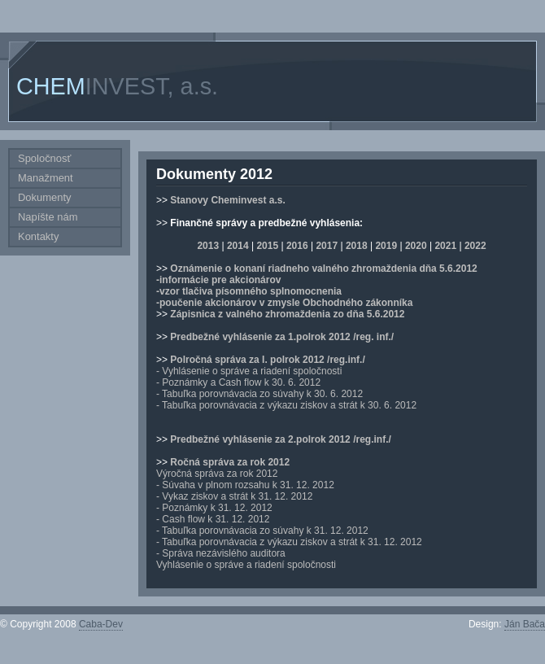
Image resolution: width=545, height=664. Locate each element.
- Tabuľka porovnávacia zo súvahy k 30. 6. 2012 (259, 394)
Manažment (45, 178)
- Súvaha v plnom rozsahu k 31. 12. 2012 (245, 485)
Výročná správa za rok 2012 (216, 473)
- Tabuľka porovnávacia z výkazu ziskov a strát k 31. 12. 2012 (289, 542)
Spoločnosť (44, 158)
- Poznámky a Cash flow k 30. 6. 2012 (238, 382)
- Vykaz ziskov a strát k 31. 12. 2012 (234, 496)
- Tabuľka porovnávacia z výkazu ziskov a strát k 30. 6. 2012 (286, 405)
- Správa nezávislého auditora (221, 553)
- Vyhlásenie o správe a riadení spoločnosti (249, 371)
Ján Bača (524, 624)
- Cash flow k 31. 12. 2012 (212, 519)
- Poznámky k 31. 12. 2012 (214, 507)
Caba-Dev (101, 624)
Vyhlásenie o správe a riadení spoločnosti (246, 564)
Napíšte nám (47, 217)
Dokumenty (45, 197)
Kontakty (38, 236)
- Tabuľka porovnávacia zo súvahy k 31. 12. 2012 (262, 530)
